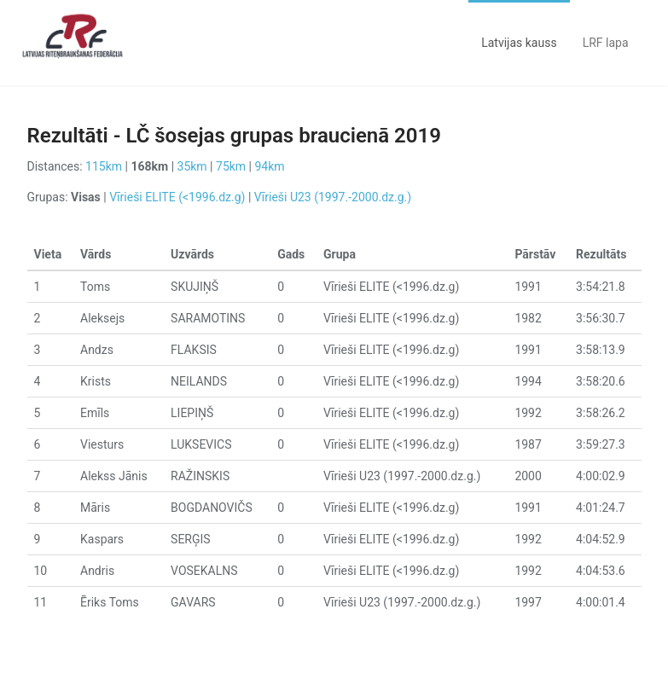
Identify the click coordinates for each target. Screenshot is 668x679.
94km (270, 166)
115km (103, 166)
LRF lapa (606, 42)
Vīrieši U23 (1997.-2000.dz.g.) (332, 197)
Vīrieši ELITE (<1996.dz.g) (177, 197)
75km (231, 166)
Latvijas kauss (518, 42)
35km (192, 166)
